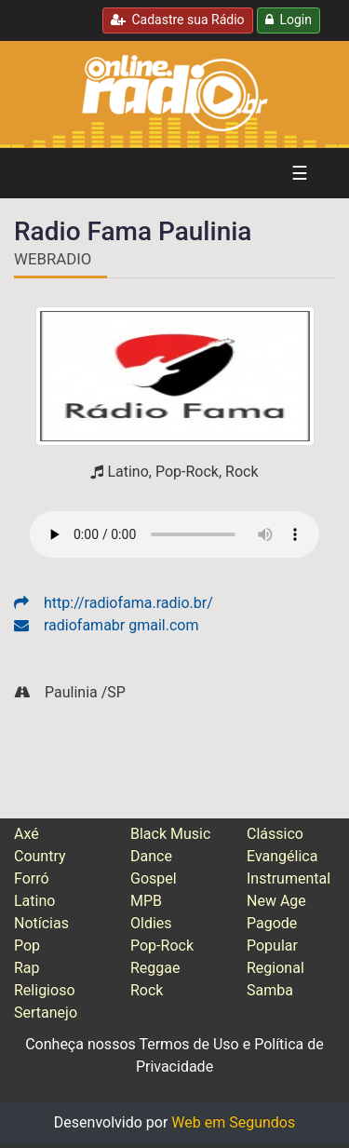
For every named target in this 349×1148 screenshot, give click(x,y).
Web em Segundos (233, 1122)
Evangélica (282, 856)
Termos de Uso (188, 1044)
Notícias (41, 923)
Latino (34, 901)
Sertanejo (45, 1012)
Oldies (151, 923)
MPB (146, 901)
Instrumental (288, 878)
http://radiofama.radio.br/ (113, 603)
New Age (276, 901)
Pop (27, 945)
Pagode (272, 923)
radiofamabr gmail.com (106, 625)
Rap (27, 968)
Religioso (44, 990)
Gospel (153, 878)
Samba (270, 990)
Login (288, 19)
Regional (275, 968)
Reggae (155, 968)
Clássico (275, 834)
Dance (151, 856)
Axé (26, 834)
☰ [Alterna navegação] (299, 173)
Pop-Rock (162, 945)
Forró (31, 878)
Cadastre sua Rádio (178, 19)
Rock (146, 990)
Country (40, 856)
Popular (272, 945)
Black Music (170, 834)
